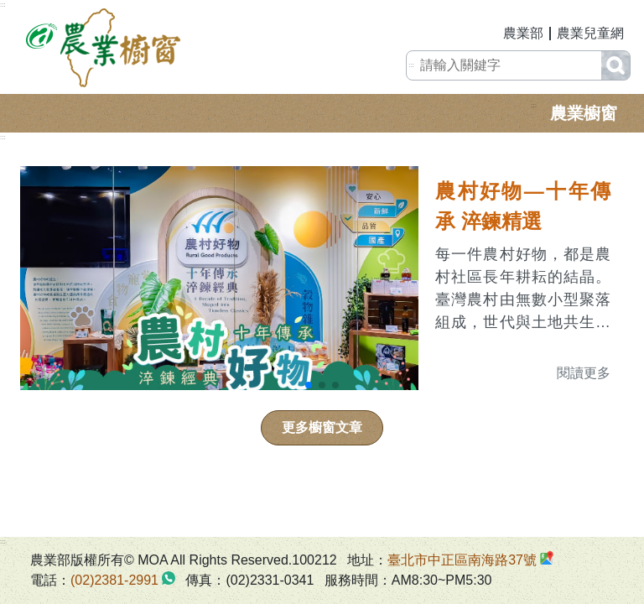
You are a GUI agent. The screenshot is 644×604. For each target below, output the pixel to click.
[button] (308, 385)
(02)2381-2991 (114, 580)
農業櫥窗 (583, 113)
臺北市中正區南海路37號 (462, 560)
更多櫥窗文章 (322, 427)
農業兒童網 (590, 33)
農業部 (523, 33)
